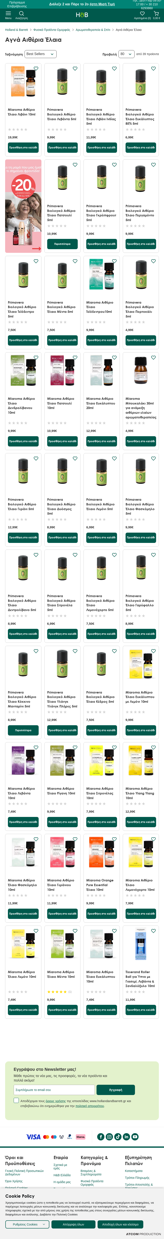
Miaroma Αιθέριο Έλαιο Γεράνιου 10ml (60, 885)
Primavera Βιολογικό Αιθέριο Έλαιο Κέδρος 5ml (100, 697)
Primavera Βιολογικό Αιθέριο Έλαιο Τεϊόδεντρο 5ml (22, 309)
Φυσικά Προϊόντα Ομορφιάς (52, 29)
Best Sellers (35, 54)
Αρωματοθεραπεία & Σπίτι (93, 29)
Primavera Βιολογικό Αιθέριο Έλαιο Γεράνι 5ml (22, 504)
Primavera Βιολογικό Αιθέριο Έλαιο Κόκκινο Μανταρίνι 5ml (22, 699)
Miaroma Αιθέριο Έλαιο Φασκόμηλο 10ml (22, 885)
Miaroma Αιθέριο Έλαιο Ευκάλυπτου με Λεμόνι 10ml (140, 697)
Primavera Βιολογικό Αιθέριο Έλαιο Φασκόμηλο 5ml (140, 506)
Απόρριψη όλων (73, 1224)
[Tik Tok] (117, 1136)
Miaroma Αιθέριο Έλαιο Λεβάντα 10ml (21, 793)
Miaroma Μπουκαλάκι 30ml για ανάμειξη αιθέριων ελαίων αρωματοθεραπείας (141, 407)
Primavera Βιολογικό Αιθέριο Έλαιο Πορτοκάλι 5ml (140, 309)
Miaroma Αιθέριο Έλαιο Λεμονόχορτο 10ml (140, 885)
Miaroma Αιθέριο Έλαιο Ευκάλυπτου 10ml (100, 976)
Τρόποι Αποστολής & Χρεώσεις (139, 1186)
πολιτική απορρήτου (90, 1106)
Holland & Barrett (16, 29)
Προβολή (109, 54)
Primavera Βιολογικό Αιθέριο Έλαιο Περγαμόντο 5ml (140, 213)
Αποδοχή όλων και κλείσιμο (120, 1224)
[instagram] (109, 1136)
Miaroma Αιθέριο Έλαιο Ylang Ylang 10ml (140, 793)
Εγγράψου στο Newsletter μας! (45, 1069)
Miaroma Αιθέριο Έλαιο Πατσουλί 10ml (60, 403)
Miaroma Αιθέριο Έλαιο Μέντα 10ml (61, 974)
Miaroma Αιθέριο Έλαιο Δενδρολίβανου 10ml (21, 405)
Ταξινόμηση (14, 54)
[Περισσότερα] (62, 244)
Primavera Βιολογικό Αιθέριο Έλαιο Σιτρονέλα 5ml (61, 602)
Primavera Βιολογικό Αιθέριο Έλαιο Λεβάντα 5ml (61, 114)
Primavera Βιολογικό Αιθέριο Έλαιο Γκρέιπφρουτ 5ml (101, 213)
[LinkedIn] (126, 1136)
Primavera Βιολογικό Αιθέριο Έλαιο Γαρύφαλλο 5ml (140, 602)
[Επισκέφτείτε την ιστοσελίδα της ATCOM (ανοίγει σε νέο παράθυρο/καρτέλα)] (143, 1234)
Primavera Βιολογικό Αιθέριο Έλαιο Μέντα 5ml (61, 307)
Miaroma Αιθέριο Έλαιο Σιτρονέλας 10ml (99, 793)
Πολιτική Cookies (16, 1188)
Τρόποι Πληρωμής (137, 1177)
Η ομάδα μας (62, 1182)
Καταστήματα (133, 1171)
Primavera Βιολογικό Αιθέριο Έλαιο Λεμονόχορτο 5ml (100, 602)
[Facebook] (100, 1136)
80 (122, 54)
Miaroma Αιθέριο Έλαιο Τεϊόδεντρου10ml (99, 307)
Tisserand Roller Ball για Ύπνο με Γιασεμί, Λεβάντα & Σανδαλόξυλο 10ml (140, 978)
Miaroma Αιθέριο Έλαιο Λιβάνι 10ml (21, 112)
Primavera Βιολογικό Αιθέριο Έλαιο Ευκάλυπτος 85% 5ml (140, 116)
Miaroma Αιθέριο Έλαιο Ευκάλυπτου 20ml (100, 403)
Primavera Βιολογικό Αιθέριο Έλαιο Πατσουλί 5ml (61, 213)
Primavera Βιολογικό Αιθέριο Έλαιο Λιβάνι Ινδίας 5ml (101, 116)
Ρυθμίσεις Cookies (25, 1224)
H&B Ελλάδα (62, 1175)
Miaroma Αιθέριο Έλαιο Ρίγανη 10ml (61, 791)
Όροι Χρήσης (14, 1181)
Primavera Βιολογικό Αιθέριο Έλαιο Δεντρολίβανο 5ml (22, 602)
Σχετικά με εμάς (60, 1166)
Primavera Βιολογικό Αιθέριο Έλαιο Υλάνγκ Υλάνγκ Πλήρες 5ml (62, 699)
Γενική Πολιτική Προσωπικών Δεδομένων (24, 1172)
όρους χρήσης (56, 1101)
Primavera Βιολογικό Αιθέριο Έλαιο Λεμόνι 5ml (100, 504)
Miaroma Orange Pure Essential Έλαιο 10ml (100, 885)
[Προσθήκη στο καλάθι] (23, 147)
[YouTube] (134, 1136)
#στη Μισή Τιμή (102, 4)
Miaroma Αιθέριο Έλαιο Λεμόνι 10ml (22, 974)
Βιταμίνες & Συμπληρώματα (91, 1172)
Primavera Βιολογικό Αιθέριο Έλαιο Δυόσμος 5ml (61, 506)
